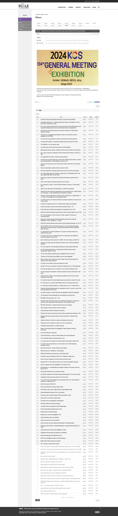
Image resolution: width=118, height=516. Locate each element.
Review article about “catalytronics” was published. (52, 350)
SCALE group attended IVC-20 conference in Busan (52, 371)
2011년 (73, 25)
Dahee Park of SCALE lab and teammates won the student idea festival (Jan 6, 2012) (60, 449)
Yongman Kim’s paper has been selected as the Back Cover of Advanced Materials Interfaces (60, 243)
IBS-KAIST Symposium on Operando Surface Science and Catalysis (56, 305)
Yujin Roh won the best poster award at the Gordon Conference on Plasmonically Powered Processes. (59, 131)
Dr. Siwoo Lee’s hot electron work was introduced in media (54, 263)
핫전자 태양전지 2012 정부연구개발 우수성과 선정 (52, 464)
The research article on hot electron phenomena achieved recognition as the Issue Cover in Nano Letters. (61, 200)
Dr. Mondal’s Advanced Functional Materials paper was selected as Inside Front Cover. (60, 280)
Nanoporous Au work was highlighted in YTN (51, 414)
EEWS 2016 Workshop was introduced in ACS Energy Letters (54, 353)
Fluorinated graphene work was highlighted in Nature (53, 473)
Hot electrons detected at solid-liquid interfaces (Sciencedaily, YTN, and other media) (60, 374)
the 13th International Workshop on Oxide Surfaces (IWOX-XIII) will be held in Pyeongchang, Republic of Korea (58, 250)
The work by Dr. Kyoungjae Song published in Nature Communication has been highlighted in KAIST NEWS (59, 135)
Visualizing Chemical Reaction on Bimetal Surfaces (52, 325)
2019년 (80, 23)
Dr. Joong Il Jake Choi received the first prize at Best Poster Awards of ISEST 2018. (60, 341)
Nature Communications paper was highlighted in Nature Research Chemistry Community (58, 329)
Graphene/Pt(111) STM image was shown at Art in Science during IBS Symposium (59, 362)
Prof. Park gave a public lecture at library (50, 443)
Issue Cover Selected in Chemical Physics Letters (52, 386)
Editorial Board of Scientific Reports (49, 411)
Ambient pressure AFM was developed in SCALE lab (52, 310)
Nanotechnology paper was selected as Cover (51, 435)
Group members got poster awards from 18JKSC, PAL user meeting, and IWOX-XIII (60, 240)
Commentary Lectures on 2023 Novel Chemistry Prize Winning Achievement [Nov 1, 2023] (60, 178)
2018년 (87, 23)
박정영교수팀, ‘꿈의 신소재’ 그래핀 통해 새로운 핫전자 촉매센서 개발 (56, 389)
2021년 (66, 23)
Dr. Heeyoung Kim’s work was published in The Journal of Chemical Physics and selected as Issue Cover (59, 232)
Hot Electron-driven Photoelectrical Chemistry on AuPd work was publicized (58, 119)
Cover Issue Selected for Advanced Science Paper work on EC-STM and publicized (60, 170)
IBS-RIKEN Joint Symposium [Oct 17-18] (50, 298)
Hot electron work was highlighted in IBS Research (52, 400)
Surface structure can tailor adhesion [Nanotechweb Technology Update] (57, 423)
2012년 (66, 25)
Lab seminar (21, 26)
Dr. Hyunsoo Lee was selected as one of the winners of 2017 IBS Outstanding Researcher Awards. (58, 344)
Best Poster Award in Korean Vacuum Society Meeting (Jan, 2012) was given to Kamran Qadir (61, 452)
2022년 (59, 23)
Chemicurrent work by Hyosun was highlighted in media (53, 429)
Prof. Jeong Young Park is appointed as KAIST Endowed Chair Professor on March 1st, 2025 (61, 153)
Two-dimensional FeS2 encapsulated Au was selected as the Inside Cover (58, 295)
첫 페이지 (63, 497)
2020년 (73, 23)
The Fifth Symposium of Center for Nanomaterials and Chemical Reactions (58, 335)
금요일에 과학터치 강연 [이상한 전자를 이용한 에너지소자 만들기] (55, 488)
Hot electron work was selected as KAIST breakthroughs (53, 406)
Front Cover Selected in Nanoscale (48, 332)
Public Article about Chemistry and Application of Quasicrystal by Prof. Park (58, 209)
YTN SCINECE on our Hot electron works (50, 144)
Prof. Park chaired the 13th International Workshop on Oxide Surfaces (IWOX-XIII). (59, 246)
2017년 (94, 23)
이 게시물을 (89, 102)
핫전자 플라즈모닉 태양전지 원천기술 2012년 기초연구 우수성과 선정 (56, 467)
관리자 (38, 34)
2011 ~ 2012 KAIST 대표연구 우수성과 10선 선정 (52, 485)
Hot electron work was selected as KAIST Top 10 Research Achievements (57, 356)
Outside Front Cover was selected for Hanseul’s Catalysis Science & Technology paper (60, 266)
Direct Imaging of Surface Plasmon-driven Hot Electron (53, 307)
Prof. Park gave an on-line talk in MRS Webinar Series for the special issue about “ (60, 282)
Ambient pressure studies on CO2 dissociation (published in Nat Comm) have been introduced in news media (60, 276)
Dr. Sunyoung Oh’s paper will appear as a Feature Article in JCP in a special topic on (60, 285)
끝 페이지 (71, 497)
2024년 (45, 23)
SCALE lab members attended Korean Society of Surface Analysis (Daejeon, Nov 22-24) (61, 212)
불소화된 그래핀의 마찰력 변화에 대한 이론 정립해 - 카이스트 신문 (56, 459)
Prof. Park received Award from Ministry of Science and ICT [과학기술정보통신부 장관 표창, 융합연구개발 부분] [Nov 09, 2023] (60, 174)
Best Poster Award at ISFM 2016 (48, 384)
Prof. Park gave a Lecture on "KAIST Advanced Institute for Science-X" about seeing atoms (60, 185)
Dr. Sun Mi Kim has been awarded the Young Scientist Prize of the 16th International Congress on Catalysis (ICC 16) (60, 380)
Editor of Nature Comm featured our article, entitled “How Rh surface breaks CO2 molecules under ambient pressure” (59, 259)
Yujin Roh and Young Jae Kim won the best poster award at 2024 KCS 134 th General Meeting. (63, 31)
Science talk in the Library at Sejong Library (50, 398)
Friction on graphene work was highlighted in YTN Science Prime (55, 364)
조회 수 (96, 117)
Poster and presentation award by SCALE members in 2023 (54, 168)
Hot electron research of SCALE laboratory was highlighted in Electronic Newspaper (60, 292)
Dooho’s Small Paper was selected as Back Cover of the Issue (55, 181)
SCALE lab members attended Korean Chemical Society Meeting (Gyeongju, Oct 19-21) (61, 223)
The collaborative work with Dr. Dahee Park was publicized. (54, 156)
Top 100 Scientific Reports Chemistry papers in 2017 (53, 338)
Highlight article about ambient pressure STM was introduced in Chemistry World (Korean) (59, 316)
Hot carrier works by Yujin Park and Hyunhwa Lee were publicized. (56, 147)
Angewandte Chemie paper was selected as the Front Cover (54, 377)
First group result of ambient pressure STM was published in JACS (56, 395)
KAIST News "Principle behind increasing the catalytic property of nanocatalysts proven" (61, 478)
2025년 (38, 23)
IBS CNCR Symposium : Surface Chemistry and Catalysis (54, 348)
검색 (36, 500)
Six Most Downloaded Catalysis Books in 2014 (51, 409)
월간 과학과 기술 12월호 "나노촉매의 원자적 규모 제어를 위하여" (55, 470)
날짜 (91, 117)
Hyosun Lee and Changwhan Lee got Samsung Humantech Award (56, 359)
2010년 (80, 25)
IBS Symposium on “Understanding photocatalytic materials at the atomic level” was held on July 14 (60, 368)
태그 (39, 500)
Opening (21, 29)
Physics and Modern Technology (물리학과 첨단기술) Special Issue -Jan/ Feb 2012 (60, 446)
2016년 (38, 25)
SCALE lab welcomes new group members (50, 403)
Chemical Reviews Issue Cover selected (50, 417)
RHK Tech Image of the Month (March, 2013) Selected (53, 493)
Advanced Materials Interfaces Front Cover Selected (52, 392)
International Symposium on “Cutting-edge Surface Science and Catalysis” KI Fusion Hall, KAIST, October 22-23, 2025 (60, 123)
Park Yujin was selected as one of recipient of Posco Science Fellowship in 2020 (59, 269)
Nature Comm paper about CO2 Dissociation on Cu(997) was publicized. (57, 188)
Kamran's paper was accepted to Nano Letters (51, 461)
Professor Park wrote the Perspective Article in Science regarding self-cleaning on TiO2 (61, 313)
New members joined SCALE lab (48, 491)
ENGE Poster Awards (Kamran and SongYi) (50, 441)
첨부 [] (38, 102)
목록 (98, 106)
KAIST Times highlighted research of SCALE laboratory (53, 438)
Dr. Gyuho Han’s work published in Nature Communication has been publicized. (59, 139)
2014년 (52, 25)
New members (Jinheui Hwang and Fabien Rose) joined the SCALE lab (57, 475)
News (20, 19)
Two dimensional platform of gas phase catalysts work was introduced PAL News (59, 141)
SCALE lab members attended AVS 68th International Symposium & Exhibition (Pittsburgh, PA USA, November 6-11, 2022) (58, 219)
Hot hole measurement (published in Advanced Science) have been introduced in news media (60, 272)
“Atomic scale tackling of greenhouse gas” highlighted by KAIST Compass (58, 253)
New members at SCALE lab (47, 456)
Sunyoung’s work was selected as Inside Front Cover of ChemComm (56, 323)
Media (20, 22)
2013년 (59, 25)
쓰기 (98, 500)
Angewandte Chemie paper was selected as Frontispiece (54, 432)
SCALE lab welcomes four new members (50, 420)
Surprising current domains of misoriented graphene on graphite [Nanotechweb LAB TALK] (60, 426)
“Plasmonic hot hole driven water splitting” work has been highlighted (56, 256)
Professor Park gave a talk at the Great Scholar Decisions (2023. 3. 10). (57, 206)
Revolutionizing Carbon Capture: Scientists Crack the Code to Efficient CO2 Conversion (61, 150)
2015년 (45, 25)
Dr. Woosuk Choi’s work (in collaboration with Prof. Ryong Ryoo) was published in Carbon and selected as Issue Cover (59, 236)
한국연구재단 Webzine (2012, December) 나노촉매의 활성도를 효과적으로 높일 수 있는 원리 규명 (60, 482)
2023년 (52, 23)
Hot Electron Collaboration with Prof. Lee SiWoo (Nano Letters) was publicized (58, 204)
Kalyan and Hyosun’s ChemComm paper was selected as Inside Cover (57, 320)
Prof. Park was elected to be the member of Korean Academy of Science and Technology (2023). (58, 215)
